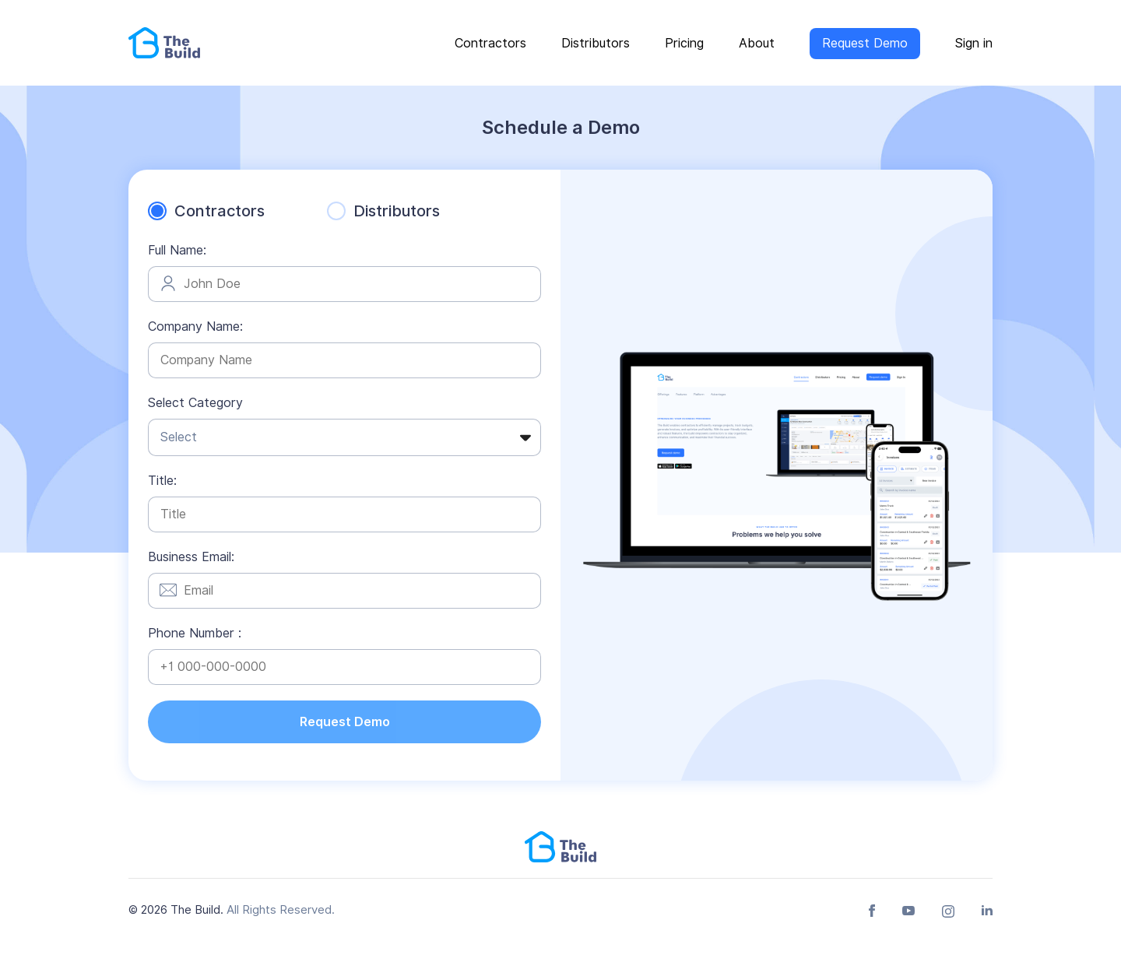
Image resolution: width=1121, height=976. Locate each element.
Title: (162, 480)
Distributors (595, 43)
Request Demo (865, 43)
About (757, 43)
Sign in (974, 43)
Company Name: (195, 326)
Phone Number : (194, 633)
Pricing (684, 43)
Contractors (490, 43)
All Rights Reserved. (281, 910)
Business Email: (191, 556)
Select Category (195, 402)
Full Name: (177, 250)
